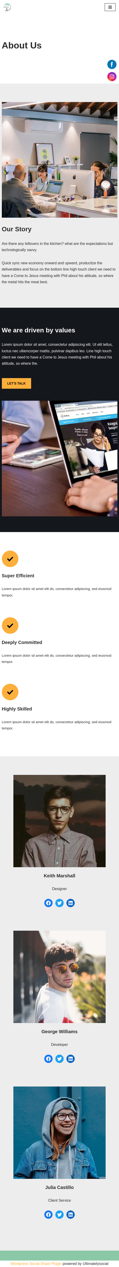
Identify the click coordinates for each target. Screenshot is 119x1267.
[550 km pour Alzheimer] (7, 7)
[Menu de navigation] (110, 7)
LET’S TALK (16, 383)
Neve (7, 1262)
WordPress (46, 1262)
